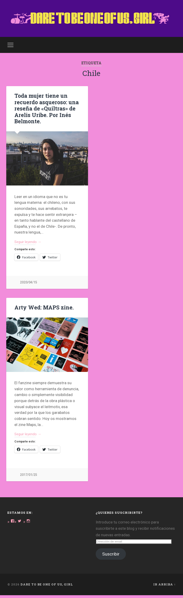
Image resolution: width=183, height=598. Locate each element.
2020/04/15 (28, 284)
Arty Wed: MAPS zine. (43, 309)
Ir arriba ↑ (164, 587)
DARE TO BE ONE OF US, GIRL (46, 587)
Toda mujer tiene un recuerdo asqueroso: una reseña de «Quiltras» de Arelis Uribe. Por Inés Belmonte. (45, 109)
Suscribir (111, 556)
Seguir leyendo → (29, 243)
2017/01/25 (28, 477)
